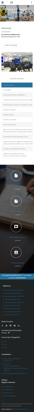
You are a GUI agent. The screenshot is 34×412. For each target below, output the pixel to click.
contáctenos (10, 45)
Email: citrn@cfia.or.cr (10, 396)
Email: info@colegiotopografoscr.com (15, 373)
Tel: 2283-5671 (8, 389)
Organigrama (17, 186)
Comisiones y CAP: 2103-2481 (14, 302)
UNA (5, 344)
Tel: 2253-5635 (8, 386)
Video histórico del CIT (17, 237)
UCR (5, 341)
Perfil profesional (17, 263)
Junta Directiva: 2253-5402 (13, 293)
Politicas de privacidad (14, 406)
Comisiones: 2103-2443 (12, 314)
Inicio (6, 16)
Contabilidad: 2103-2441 (12, 299)
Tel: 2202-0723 (8, 393)
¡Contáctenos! (20, 278)
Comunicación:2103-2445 (13, 311)
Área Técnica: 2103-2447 (12, 308)
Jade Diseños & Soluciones (20, 409)
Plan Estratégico (18, 212)
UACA (5, 347)
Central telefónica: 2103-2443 (14, 290)
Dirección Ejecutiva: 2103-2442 (14, 296)
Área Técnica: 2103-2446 (12, 305)
